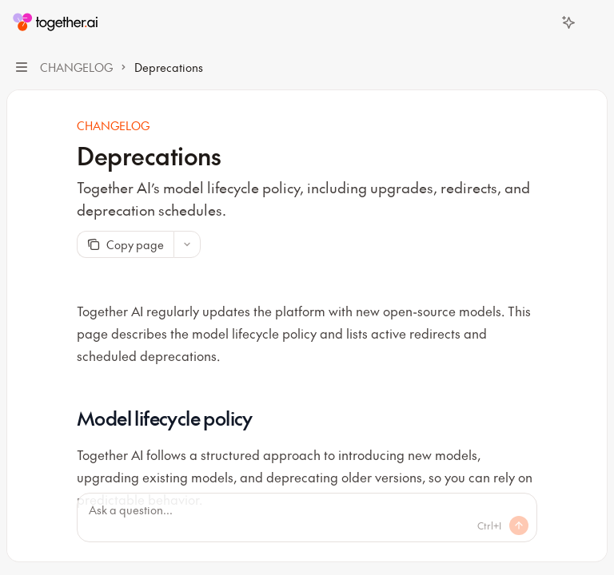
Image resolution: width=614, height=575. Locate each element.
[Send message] (518, 525)
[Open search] (539, 22)
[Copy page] (125, 244)
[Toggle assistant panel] (568, 22)
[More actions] (593, 22)
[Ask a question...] (307, 517)
